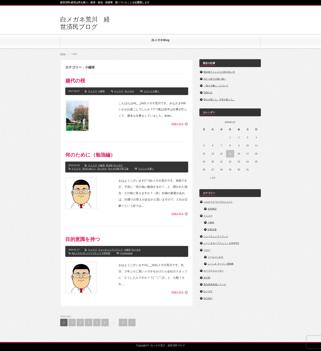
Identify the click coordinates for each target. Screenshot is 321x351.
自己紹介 (207, 298)
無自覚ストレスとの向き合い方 (219, 72)
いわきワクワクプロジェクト (218, 202)
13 (123, 322)
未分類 (109, 165)
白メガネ (129, 91)
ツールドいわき (215, 257)
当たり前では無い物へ (214, 79)
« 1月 (212, 178)
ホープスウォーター (213, 270)
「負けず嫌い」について (215, 85)
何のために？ (89, 168)
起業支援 (212, 229)
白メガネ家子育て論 (118, 168)
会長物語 (212, 209)
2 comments (126, 253)
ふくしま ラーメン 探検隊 (221, 264)
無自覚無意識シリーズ (214, 284)
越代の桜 (75, 80)
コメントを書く (151, 91)
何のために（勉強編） (90, 155)
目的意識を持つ (82, 239)
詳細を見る (177, 123)
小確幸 (101, 91)
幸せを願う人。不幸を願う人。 (219, 99)
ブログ (206, 250)
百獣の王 (207, 92)
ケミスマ (92, 91)
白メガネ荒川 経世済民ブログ (167, 345)
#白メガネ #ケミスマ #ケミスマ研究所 (91, 253)
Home (63, 54)
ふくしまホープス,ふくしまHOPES (221, 243)
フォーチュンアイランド (110, 249)
